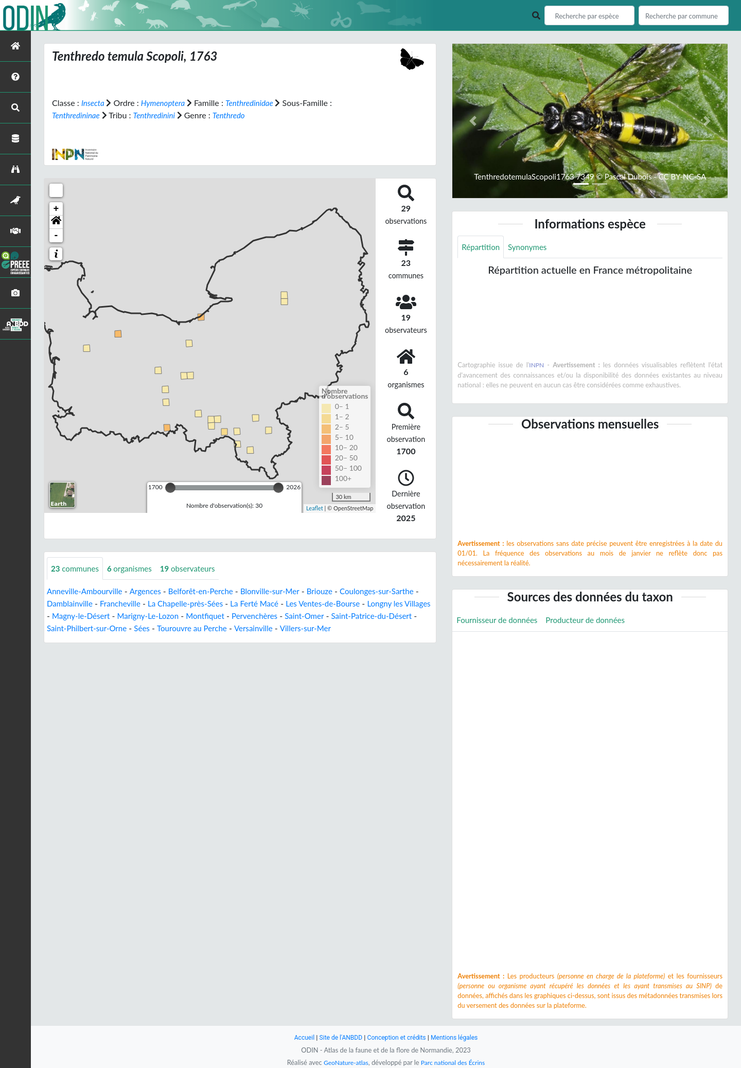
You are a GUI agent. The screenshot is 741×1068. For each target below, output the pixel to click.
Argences (150, 592)
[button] (56, 222)
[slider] (170, 488)
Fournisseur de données (499, 621)
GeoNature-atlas (343, 1062)
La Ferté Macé (297, 604)
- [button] (56, 235)
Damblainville (102, 604)
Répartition (482, 247)
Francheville (155, 604)
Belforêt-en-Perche (208, 592)
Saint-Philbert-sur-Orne (182, 629)
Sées (240, 629)
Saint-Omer (388, 616)
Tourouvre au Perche (293, 629)
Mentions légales (458, 1037)
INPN (537, 366)
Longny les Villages (80, 616)
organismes (133, 569)
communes (76, 569)
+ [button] (56, 209)
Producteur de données (592, 621)
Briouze (334, 592)
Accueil (299, 1037)
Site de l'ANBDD (338, 1037)
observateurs (195, 569)
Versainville (357, 629)
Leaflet (314, 508)
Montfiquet (283, 616)
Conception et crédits (397, 1037)
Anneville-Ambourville (87, 592)
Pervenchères (335, 616)
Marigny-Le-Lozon (223, 616)
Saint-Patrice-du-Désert (90, 629)
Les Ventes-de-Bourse (369, 604)
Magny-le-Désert (152, 616)
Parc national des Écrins (454, 1062)
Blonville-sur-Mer (282, 592)
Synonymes (531, 247)
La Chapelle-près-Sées (223, 604)
